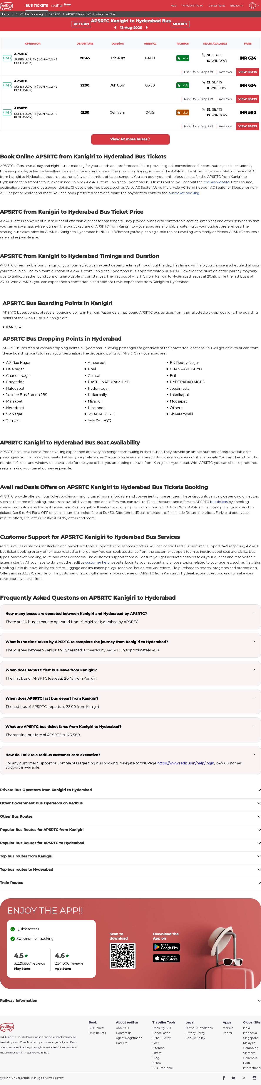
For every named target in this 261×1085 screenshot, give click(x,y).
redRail (61, 5)
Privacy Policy (195, 1033)
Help (173, 5)
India (246, 1028)
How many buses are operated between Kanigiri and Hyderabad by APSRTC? (76, 614)
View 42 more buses (130, 139)
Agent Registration (129, 1038)
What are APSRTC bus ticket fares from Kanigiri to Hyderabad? (63, 727)
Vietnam (249, 1053)
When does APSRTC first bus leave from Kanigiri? (51, 670)
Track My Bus (161, 1028)
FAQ (155, 1043)
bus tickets (219, 502)
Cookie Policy (195, 1038)
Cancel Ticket (216, 5)
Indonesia (250, 1033)
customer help (97, 562)
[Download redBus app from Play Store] (166, 950)
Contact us (123, 1033)
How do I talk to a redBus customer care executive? (52, 755)
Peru (246, 1063)
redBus (70, 1042)
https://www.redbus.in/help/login (185, 763)
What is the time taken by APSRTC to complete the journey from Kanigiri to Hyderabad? (86, 642)
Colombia (250, 1058)
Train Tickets (97, 1033)
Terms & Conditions (199, 1028)
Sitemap (158, 1048)
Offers (156, 1053)
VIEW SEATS (247, 72)
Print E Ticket (161, 1038)
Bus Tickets (96, 1028)
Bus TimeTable (162, 1068)
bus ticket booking (183, 193)
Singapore (250, 1038)
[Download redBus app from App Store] (166, 961)
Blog (155, 1058)
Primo (156, 1063)
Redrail (228, 1033)
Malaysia (249, 1043)
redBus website (216, 182)
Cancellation (161, 1033)
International (252, 1068)
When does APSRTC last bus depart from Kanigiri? (51, 698)
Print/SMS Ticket (192, 5)
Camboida (250, 1048)
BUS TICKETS (36, 5)
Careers (121, 1043)
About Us (122, 1028)
